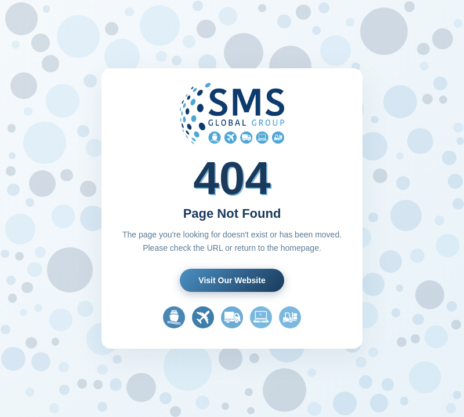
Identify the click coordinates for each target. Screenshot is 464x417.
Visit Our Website (231, 280)
